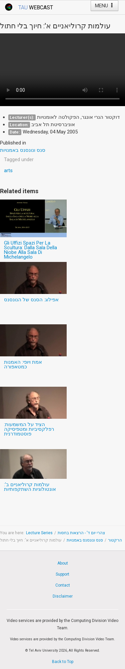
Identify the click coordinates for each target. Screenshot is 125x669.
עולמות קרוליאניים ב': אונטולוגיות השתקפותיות (30, 486)
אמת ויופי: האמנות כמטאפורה (23, 364)
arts (8, 171)
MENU (104, 6)
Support (62, 574)
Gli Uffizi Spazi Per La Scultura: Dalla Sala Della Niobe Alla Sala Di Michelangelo (30, 250)
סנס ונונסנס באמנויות (85, 540)
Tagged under (19, 159)
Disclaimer (63, 596)
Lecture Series (39, 533)
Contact (62, 585)
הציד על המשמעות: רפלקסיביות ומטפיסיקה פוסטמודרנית (29, 429)
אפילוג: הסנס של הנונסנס (31, 300)
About (62, 563)
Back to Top (62, 661)
